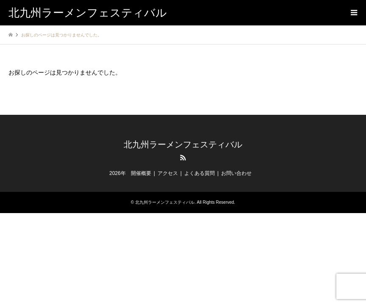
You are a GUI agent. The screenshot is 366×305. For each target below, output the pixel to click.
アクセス (168, 173)
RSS (183, 158)
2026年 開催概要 (130, 173)
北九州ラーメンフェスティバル (183, 144)
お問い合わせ (236, 173)
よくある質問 (199, 173)
